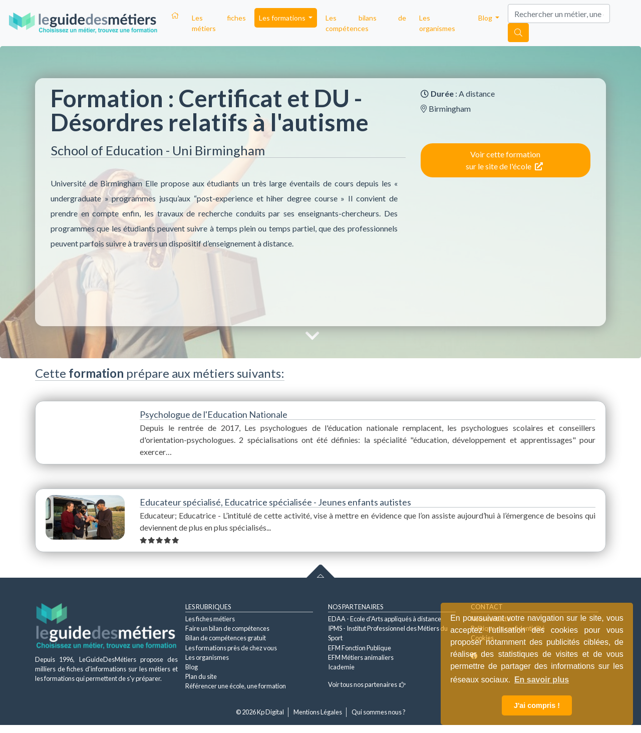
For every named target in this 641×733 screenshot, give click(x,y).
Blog (191, 667)
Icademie (341, 667)
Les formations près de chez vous (231, 648)
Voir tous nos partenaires (367, 684)
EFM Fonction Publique (359, 648)
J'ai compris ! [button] (537, 705)
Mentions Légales (317, 712)
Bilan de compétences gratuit (225, 638)
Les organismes (437, 23)
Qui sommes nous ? (379, 712)
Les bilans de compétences (366, 23)
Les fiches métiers (219, 23)
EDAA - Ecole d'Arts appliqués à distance (384, 619)
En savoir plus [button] (541, 679)
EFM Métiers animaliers (361, 657)
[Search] (559, 13)
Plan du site (201, 676)
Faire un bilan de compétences (227, 628)
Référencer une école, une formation (235, 686)
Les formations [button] (283, 18)
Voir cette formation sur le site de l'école (504, 160)
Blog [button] (486, 18)
